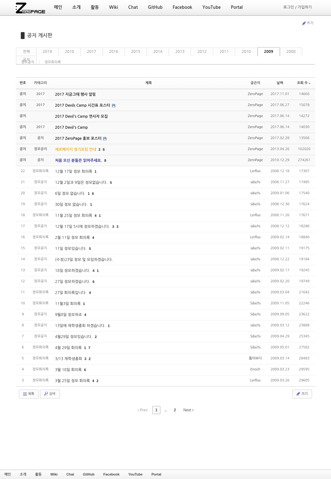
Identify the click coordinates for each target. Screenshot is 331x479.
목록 (28, 394)
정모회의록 (52, 62)
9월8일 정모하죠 (69, 315)
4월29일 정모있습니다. (74, 337)
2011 (224, 52)
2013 (179, 52)
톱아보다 (255, 358)
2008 (291, 52)
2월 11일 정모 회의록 (73, 238)
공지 (26, 60)
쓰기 (307, 23)
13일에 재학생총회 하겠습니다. (81, 326)
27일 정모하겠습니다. (73, 282)
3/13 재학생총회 (69, 359)
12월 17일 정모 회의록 (74, 171)
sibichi (255, 182)
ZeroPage (255, 94)
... (165, 410)
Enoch (255, 369)
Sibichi (255, 303)
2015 (135, 52)
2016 (113, 52)
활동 (38, 474)
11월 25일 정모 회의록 (74, 215)
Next (188, 410)
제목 (148, 83)
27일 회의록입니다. (71, 293)
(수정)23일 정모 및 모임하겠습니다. (84, 260)
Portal (156, 474)
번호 (23, 83)
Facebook (111, 474)
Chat (70, 474)
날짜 (280, 83)
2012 (201, 52)
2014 (157, 52)
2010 (246, 52)
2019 (47, 52)
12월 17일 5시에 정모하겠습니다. (83, 226)
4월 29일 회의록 (69, 348)
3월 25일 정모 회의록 (73, 381)
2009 (268, 52)
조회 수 (304, 83)
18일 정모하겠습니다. (73, 271)
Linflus (255, 171)
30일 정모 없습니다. (72, 204)
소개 (23, 474)
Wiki (54, 474)
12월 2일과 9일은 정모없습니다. (81, 182)
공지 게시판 (39, 35)
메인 (7, 474)
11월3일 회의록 (68, 304)
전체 (26, 52)
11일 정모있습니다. (71, 249)
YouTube (135, 474)
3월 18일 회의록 (69, 370)
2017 (91, 52)
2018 (69, 52)
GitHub (89, 474)
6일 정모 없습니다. (70, 193)
